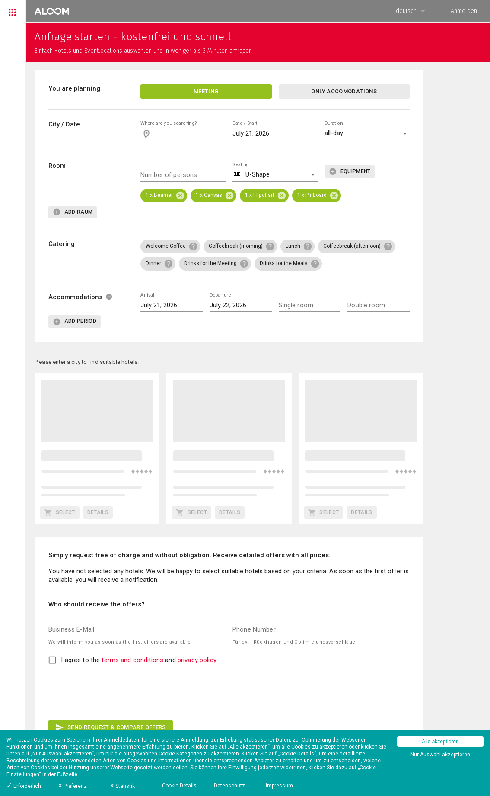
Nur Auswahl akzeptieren (440, 755)
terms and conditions (132, 660)
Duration (334, 123)
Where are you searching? (168, 123)
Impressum (279, 786)
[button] (275, 175)
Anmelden (464, 11)
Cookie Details (179, 786)
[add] (350, 171)
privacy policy (197, 660)
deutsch (410, 11)
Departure (220, 294)
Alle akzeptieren (440, 742)
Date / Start (245, 123)
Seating (240, 164)
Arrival (147, 294)
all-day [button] (334, 133)
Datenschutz (229, 786)
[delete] (109, 297)
